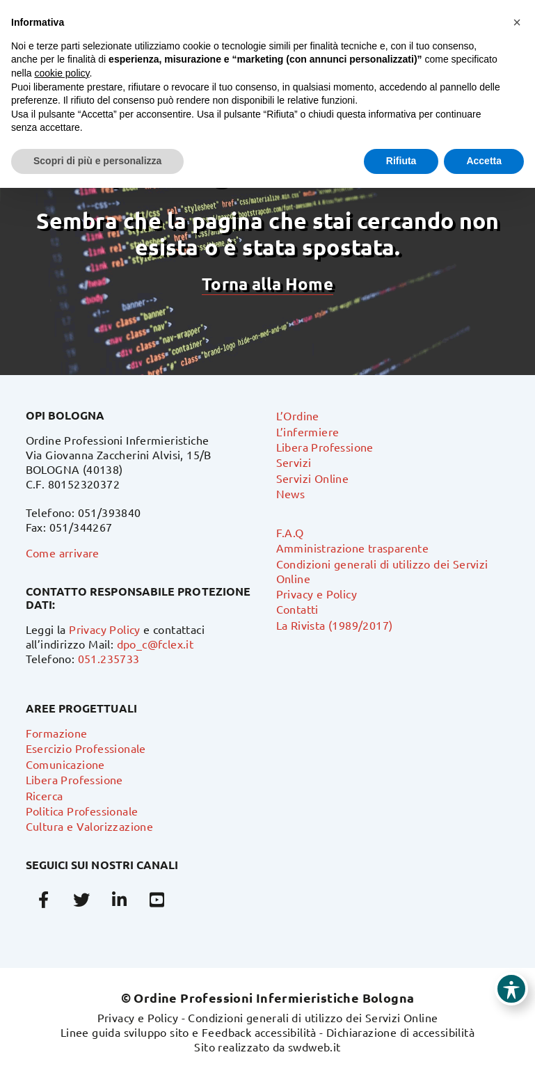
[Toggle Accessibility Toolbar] (511, 988)
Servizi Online (312, 478)
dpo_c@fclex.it (155, 644)
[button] (517, 22)
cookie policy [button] (61, 73)
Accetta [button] (484, 160)
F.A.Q (290, 532)
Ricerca (44, 795)
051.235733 (109, 658)
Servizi (294, 462)
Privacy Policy (105, 629)
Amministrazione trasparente (352, 548)
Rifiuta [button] (401, 160)
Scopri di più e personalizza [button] (97, 160)
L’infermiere (308, 431)
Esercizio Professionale (86, 748)
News (290, 493)
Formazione (57, 733)
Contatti (297, 609)
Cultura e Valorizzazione (90, 826)
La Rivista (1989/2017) (334, 625)
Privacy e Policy (316, 594)
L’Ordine (297, 415)
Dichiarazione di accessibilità (400, 1032)
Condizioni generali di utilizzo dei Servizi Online (313, 1017)
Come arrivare (62, 552)
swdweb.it (314, 1047)
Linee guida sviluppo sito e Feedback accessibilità (189, 1032)
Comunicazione (65, 764)
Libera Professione (325, 447)
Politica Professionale (82, 811)
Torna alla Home (267, 283)
